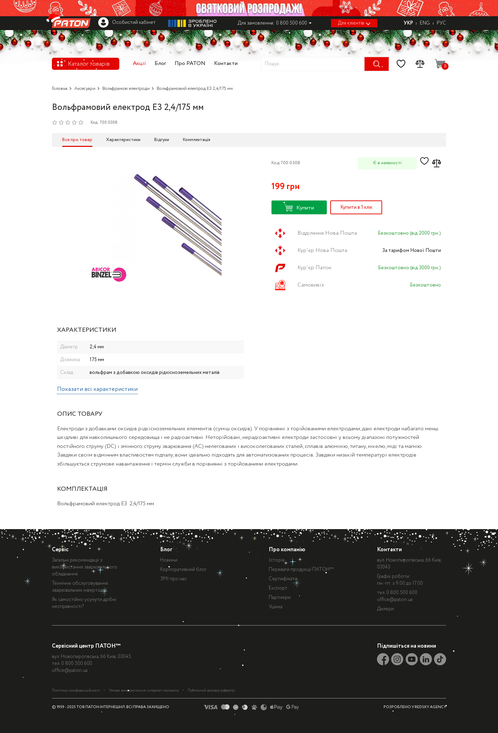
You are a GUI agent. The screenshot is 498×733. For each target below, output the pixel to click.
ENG (425, 23)
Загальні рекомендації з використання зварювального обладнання (84, 567)
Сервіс (60, 550)
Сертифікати (283, 578)
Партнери (279, 597)
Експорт (278, 588)
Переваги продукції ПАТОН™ (301, 569)
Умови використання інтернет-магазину (144, 690)
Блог (160, 63)
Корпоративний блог (183, 569)
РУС (441, 23)
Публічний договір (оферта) (211, 690)
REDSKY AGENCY (430, 707)
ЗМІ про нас (173, 578)
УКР (408, 23)
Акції (139, 63)
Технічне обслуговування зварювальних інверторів (80, 587)
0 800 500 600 (401, 592)
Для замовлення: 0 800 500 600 (275, 23)
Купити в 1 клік (356, 207)
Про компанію (287, 550)
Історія (277, 560)
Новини (168, 560)
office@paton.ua (395, 599)
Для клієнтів (354, 23)
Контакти (226, 63)
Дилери (385, 608)
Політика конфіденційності (76, 690)
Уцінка (276, 606)
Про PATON (190, 63)
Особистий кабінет (127, 22)
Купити (299, 208)
